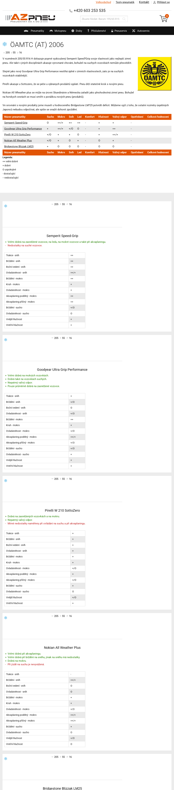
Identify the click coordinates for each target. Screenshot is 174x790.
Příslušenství (98, 31)
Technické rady (14, 711)
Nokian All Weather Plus (18, 140)
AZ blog (10, 703)
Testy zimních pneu (73, 707)
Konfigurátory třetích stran (21, 724)
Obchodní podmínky (130, 707)
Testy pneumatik (125, 2)
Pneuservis (123, 32)
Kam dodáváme (127, 741)
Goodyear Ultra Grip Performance (23, 128)
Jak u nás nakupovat (130, 728)
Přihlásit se (160, 2)
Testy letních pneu (72, 703)
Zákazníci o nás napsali (132, 737)
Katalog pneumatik (16, 707)
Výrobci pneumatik (16, 720)
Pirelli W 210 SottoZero (17, 134)
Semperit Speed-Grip (15, 122)
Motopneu (49, 32)
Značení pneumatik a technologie (25, 716)
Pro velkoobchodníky (130, 716)
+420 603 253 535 (90, 10)
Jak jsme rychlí (127, 720)
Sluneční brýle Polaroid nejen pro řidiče (28, 728)
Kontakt (144, 2)
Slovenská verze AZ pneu (133, 733)
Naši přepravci (126, 724)
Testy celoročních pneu (75, 711)
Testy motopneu (71, 716)
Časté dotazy (126, 711)
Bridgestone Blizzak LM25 (18, 146)
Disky (72, 32)
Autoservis (148, 32)
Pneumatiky (22, 32)
